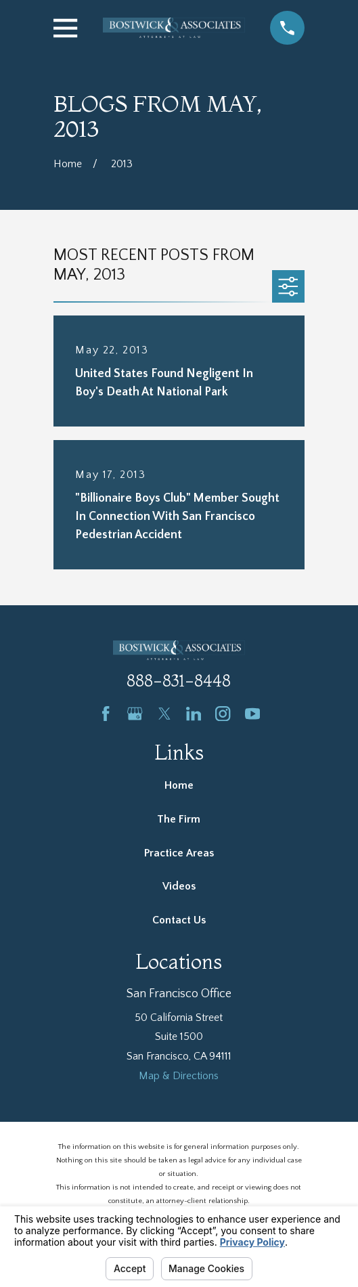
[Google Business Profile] (134, 713)
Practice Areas (179, 853)
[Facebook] (105, 713)
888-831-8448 (179, 681)
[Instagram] (222, 713)
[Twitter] (164, 713)
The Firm (178, 819)
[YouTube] (252, 713)
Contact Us (179, 920)
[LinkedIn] (193, 713)
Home (179, 785)
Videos (179, 886)
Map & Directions (179, 1076)
